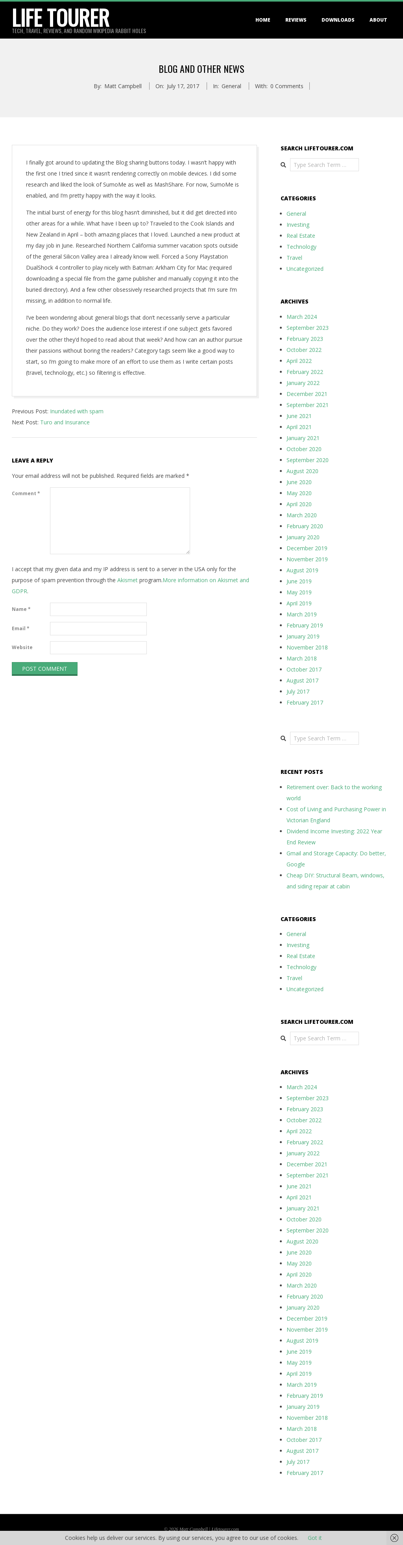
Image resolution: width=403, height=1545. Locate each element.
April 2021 (299, 427)
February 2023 (305, 338)
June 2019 (299, 581)
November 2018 (307, 647)
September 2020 (308, 460)
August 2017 (302, 680)
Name (21, 609)
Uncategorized (305, 268)
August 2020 (302, 471)
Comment (26, 493)
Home (262, 20)
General (231, 86)
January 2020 (303, 537)
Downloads (338, 20)
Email (21, 628)
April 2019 (299, 603)
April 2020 (299, 504)
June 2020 (299, 482)
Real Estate (301, 235)
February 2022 (305, 372)
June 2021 (299, 416)
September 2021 (308, 405)
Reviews (296, 20)
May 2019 (299, 592)
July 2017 (298, 691)
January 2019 (303, 636)
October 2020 (304, 449)
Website (22, 647)
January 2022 (303, 383)
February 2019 (305, 625)
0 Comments (286, 86)
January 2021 (303, 438)
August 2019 (302, 570)
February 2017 (305, 702)
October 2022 (304, 349)
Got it (315, 1537)
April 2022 (299, 361)
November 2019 (307, 559)
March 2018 (302, 658)
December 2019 (307, 548)
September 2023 (308, 327)
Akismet (127, 580)
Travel (294, 257)
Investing (298, 224)
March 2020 (302, 515)
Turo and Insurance (65, 422)
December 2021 (307, 394)
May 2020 (299, 493)
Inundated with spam (77, 411)
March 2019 (302, 614)
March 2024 (302, 316)
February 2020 (305, 526)
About (378, 20)
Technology (301, 246)
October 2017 (304, 669)
